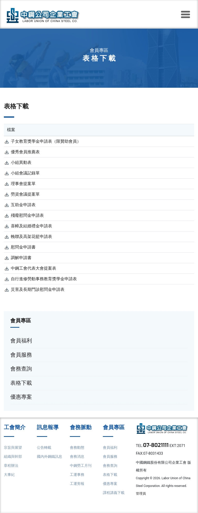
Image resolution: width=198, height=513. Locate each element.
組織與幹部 (13, 456)
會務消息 (77, 456)
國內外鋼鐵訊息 (49, 456)
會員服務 (110, 456)
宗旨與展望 (13, 447)
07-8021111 (156, 445)
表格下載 (110, 474)
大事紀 (9, 474)
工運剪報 (77, 484)
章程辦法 (11, 465)
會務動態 (77, 447)
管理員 (141, 494)
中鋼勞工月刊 (81, 465)
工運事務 (77, 474)
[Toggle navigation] (185, 14)
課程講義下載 (114, 493)
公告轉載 (44, 447)
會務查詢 (110, 465)
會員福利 (110, 447)
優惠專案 (110, 484)
